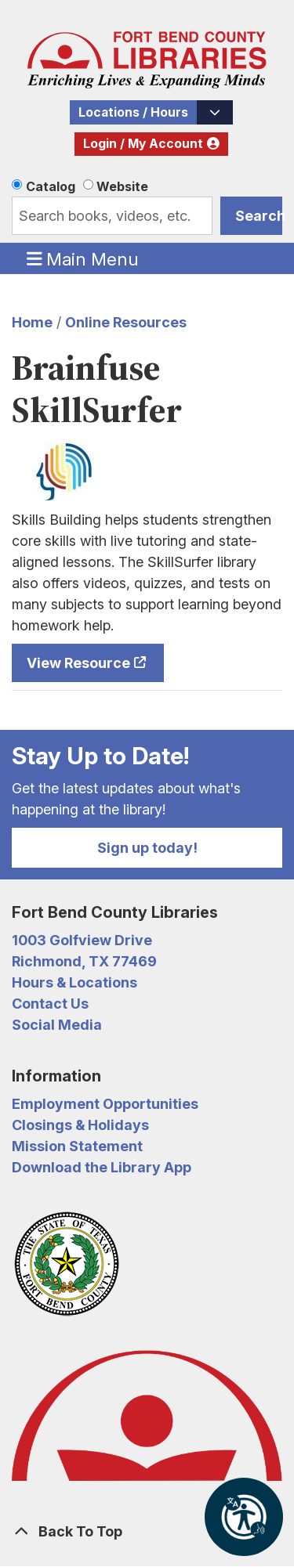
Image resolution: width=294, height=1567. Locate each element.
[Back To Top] (147, 1531)
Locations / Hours (133, 112)
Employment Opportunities (105, 1104)
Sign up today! (147, 847)
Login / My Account (143, 143)
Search (258, 216)
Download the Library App (101, 1167)
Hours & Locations (74, 982)
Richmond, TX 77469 (84, 961)
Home (32, 322)
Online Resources (126, 322)
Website (122, 186)
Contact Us (50, 1003)
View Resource (78, 663)
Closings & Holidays (80, 1125)
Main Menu (83, 258)
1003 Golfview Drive (82, 940)
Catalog (50, 186)
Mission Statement (77, 1146)
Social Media (57, 1024)
